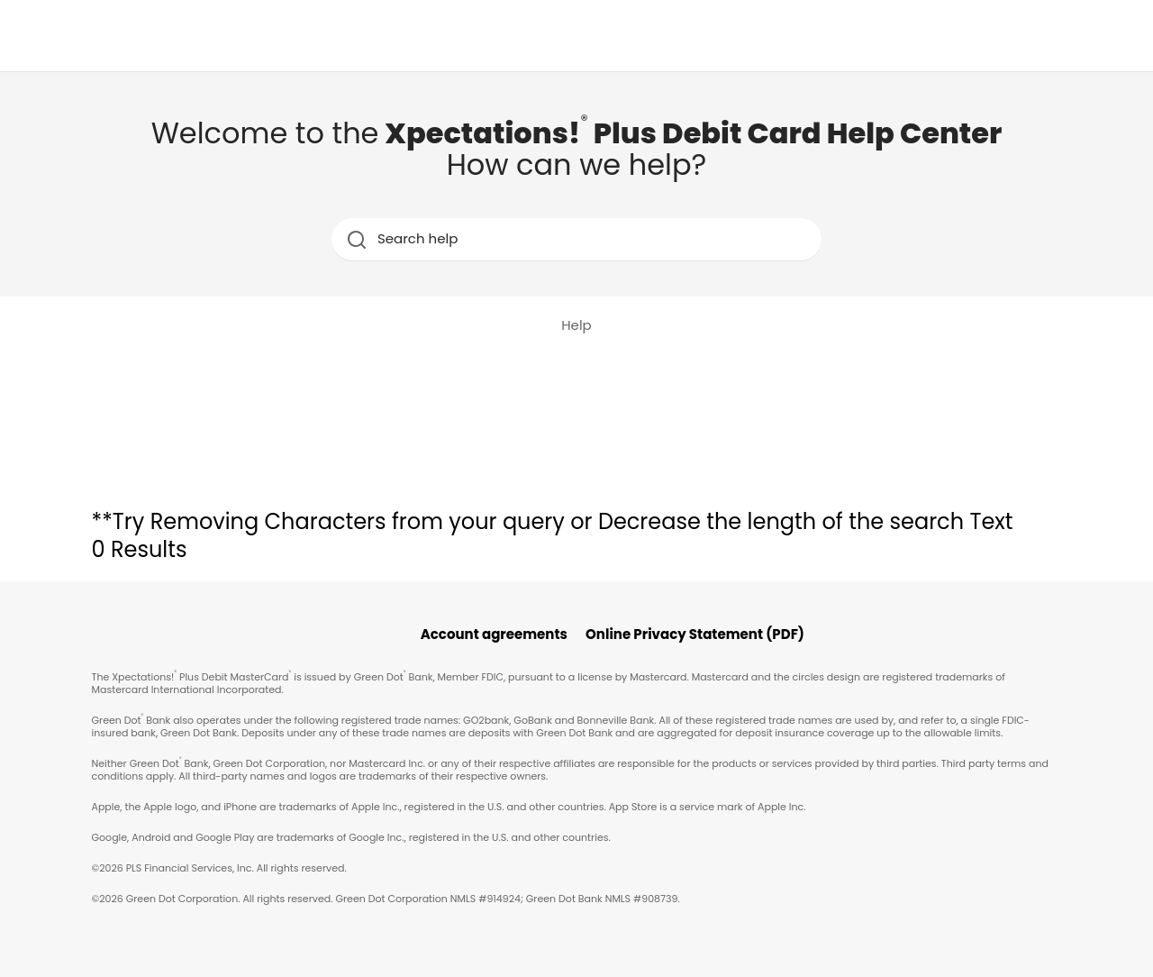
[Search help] (577, 239)
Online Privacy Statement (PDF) (695, 634)
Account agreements (494, 634)
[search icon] (356, 239)
